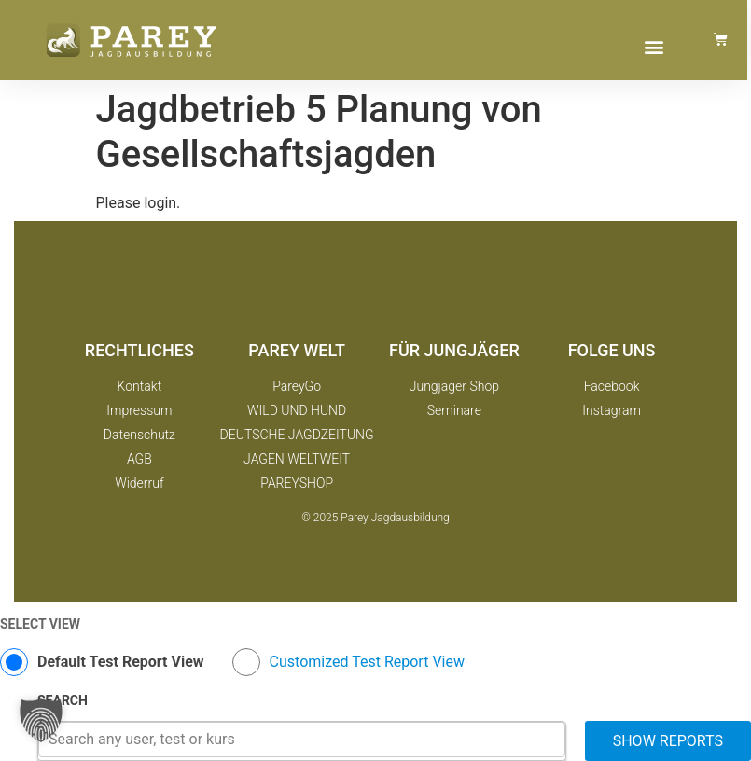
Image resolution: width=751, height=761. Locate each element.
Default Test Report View (120, 662)
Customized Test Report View (367, 662)
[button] (653, 46)
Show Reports (668, 741)
